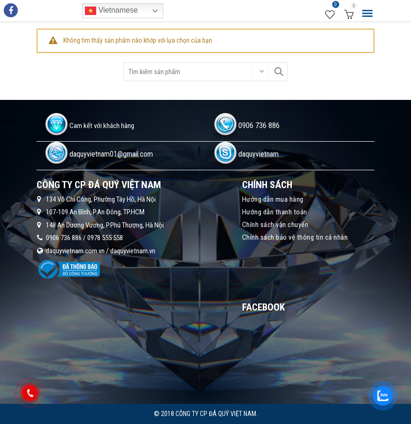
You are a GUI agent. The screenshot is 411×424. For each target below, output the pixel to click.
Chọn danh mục (260, 71)
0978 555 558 (105, 238)
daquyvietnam (258, 154)
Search (278, 71)
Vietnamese (111, 10)
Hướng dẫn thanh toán (274, 212)
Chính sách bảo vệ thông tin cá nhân (295, 237)
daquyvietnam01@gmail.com (111, 154)
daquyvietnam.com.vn (75, 251)
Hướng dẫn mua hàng (273, 199)
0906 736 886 (259, 125)
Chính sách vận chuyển (275, 224)
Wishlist (334, 6)
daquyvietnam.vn (132, 251)
